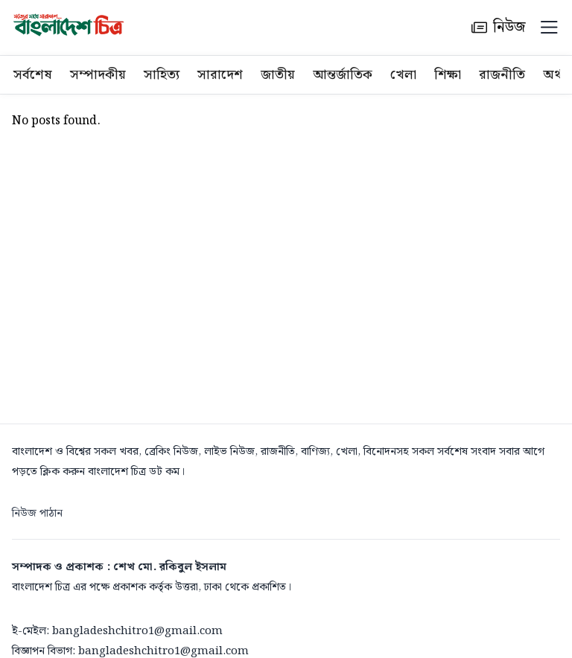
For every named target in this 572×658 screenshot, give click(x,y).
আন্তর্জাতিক (342, 75)
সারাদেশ (220, 75)
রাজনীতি (502, 75)
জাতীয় (278, 75)
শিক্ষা (447, 75)
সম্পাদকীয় (98, 75)
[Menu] (549, 27)
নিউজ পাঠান (37, 514)
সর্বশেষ (32, 75)
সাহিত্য (161, 75)
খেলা (403, 75)
